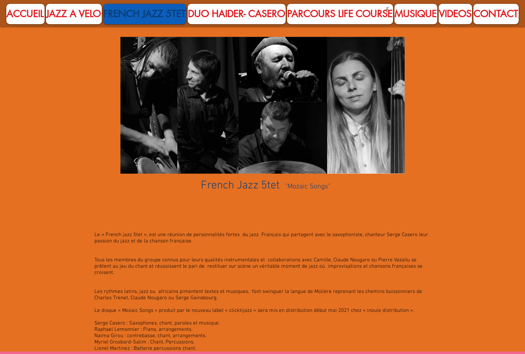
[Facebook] (387, 10)
